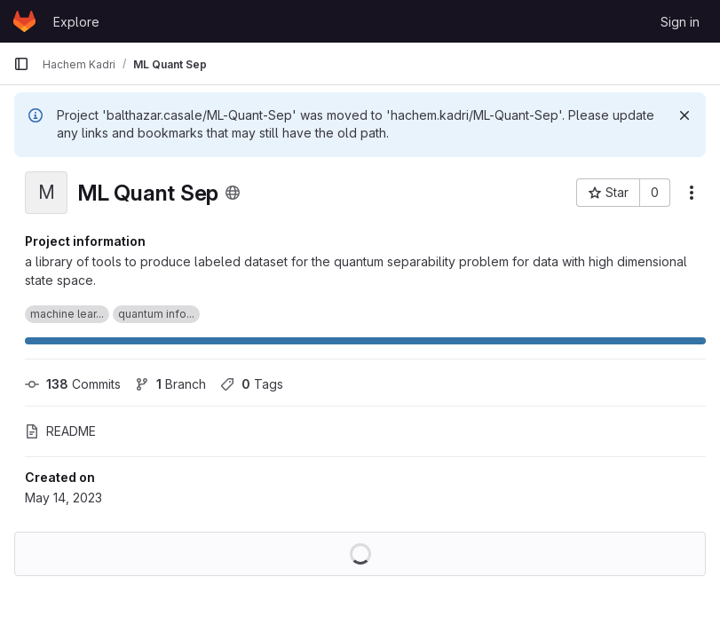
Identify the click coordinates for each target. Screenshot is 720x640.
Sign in (680, 21)
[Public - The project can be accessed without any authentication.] (232, 193)
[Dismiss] (684, 115)
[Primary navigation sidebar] (21, 64)
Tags (251, 383)
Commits (73, 383)
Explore (76, 21)
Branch (170, 383)
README (60, 431)
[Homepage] (24, 21)
